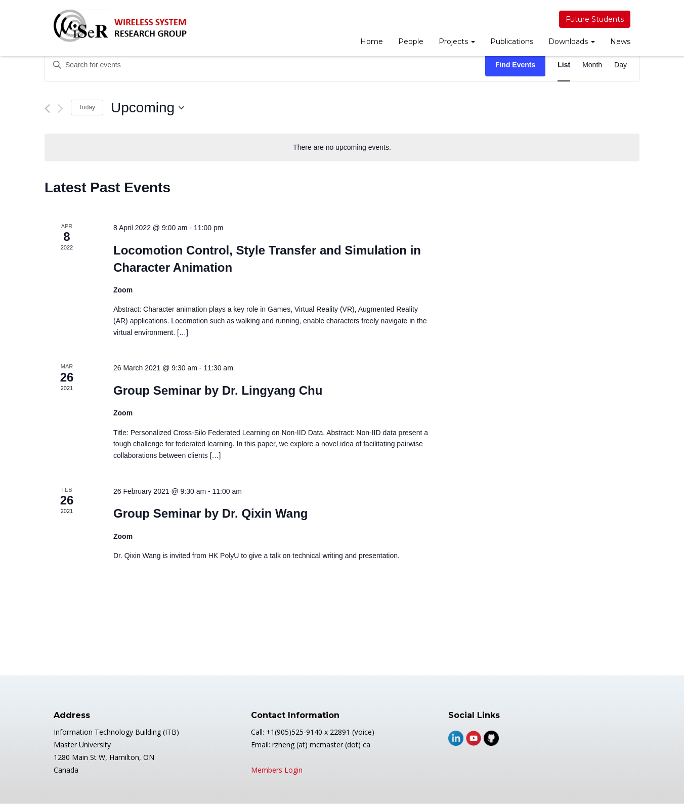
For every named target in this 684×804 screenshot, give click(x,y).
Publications (511, 41)
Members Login (277, 770)
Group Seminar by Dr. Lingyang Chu (217, 390)
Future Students (595, 19)
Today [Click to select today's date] (87, 107)
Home (371, 41)
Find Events (515, 65)
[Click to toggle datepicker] (147, 108)
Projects (457, 41)
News (620, 41)
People (410, 41)
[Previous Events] (47, 108)
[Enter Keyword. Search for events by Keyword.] (265, 65)
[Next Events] (60, 108)
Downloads (571, 41)
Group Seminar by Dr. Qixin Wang (210, 513)
